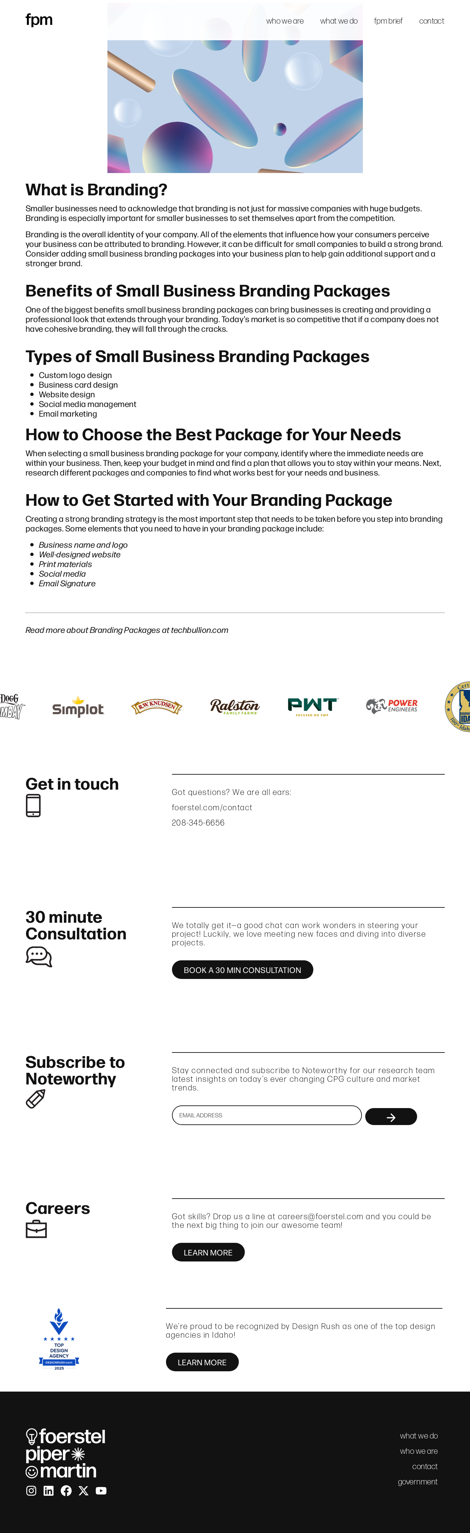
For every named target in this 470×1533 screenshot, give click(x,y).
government (418, 1481)
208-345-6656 (198, 823)
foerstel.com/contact (212, 807)
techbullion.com (200, 629)
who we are (285, 21)
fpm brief (388, 21)
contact (431, 21)
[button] (11, 707)
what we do (339, 21)
